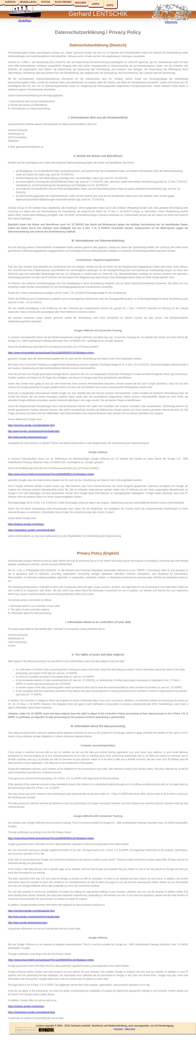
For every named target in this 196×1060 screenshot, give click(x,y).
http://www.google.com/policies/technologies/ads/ (34, 431)
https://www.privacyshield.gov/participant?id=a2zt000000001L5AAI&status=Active (51, 352)
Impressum (118, 1029)
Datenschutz (130, 1029)
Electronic (171, 22)
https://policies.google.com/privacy (26, 524)
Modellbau (24, 20)
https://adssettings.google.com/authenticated (31, 530)
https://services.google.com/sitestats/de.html (31, 425)
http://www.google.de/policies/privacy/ (27, 437)
